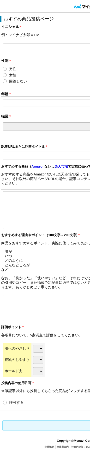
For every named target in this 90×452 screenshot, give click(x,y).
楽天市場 (61, 166)
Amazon (37, 166)
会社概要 (49, 447)
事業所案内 (63, 447)
